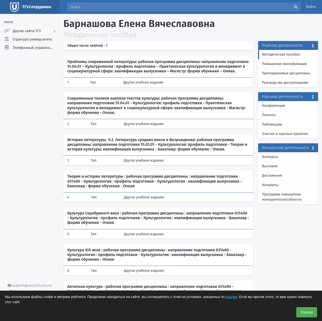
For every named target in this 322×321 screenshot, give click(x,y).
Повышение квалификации (284, 64)
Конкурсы (270, 157)
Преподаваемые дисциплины (286, 73)
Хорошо (306, 312)
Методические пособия (281, 54)
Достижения (272, 175)
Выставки (269, 166)
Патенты (269, 115)
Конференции (273, 106)
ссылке (231, 297)
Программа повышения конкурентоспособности (282, 197)
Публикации (272, 124)
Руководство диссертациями (285, 83)
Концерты (270, 185)
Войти (311, 7)
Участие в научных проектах (285, 134)
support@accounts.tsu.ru (30, 285)
